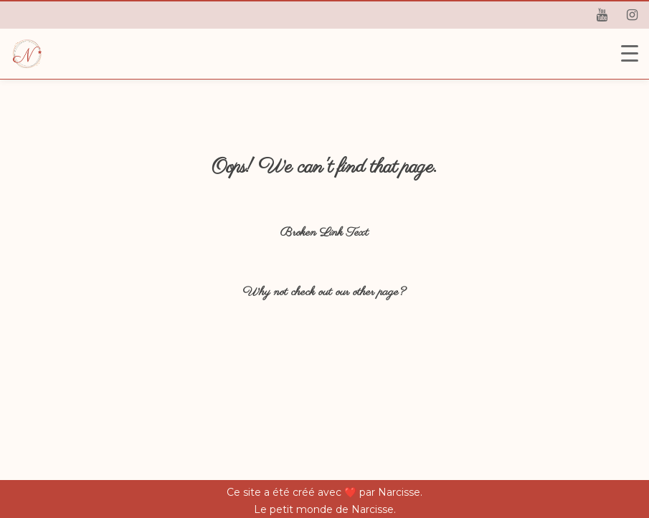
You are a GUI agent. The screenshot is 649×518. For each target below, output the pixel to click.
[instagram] (631, 15)
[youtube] (601, 15)
